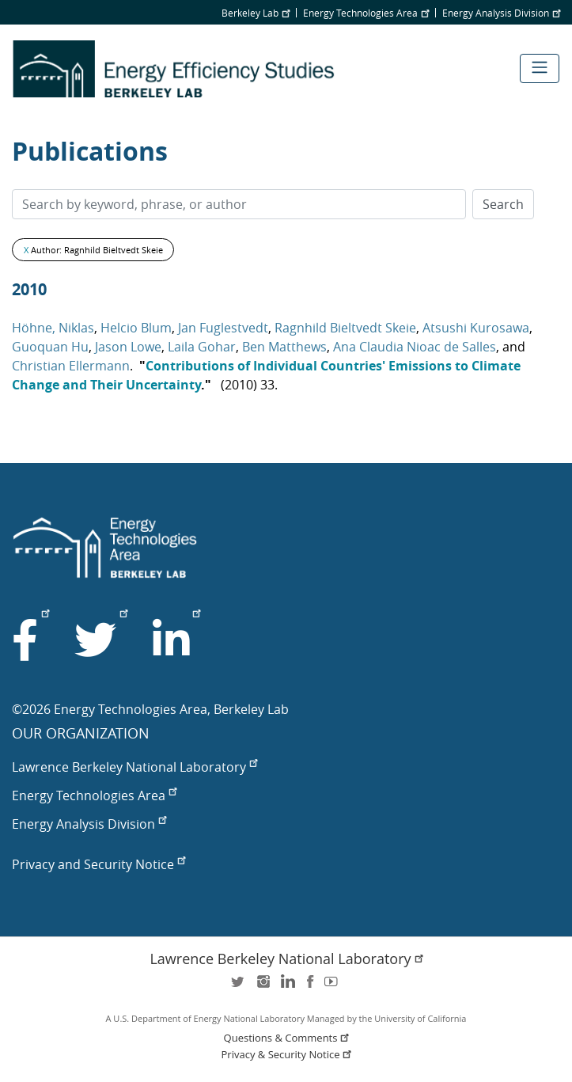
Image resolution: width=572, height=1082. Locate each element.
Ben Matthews (284, 346)
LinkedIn (286, 986)
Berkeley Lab (256, 12)
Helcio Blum (136, 327)
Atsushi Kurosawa (475, 327)
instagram (262, 986)
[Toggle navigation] (539, 68)
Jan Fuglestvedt (223, 327)
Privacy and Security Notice (98, 864)
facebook (310, 986)
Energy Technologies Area (366, 12)
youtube (333, 986)
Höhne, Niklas (53, 327)
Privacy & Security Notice (288, 1055)
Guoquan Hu (50, 346)
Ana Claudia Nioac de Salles (414, 346)
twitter (238, 986)
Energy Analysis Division (501, 12)
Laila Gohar (202, 346)
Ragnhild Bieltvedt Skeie (345, 327)
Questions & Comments (288, 1038)
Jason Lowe (128, 346)
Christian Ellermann (71, 365)
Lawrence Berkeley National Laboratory (134, 767)
